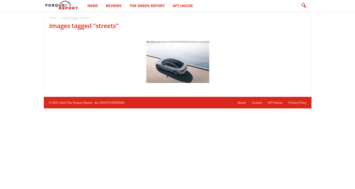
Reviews (114, 5)
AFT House (183, 5)
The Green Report (147, 5)
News (92, 5)
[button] (303, 6)
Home (53, 18)
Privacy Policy (297, 102)
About (242, 102)
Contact (257, 102)
